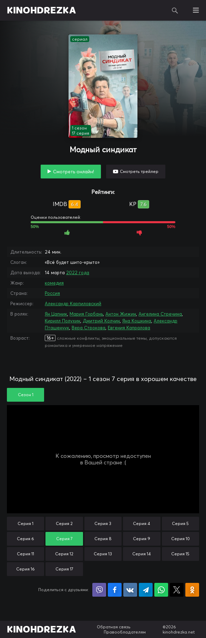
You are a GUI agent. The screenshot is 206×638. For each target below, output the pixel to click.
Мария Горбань (86, 314)
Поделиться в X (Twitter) (177, 590)
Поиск (175, 10)
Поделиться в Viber (99, 590)
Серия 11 (25, 553)
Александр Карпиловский (73, 303)
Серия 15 (180, 553)
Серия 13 (103, 553)
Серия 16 (25, 569)
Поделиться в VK (130, 590)
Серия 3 (102, 523)
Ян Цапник (56, 314)
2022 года (77, 272)
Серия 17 (64, 569)
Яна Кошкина (136, 320)
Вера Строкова (88, 327)
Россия (52, 293)
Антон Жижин (120, 314)
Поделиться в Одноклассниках (192, 590)
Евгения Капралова (129, 327)
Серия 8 (103, 538)
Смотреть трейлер (139, 171)
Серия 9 (141, 538)
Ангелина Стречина (160, 314)
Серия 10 (180, 538)
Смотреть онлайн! (73, 171)
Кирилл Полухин (62, 320)
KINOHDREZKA (41, 10)
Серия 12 (64, 553)
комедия (54, 283)
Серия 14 (141, 553)
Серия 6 (25, 538)
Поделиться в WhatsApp (161, 590)
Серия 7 (64, 538)
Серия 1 (25, 523)
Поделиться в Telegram (146, 590)
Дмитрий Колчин (101, 320)
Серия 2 (64, 523)
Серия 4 (141, 523)
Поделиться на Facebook (115, 590)
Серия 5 (180, 523)
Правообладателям (125, 632)
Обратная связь (114, 626)
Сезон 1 (25, 394)
